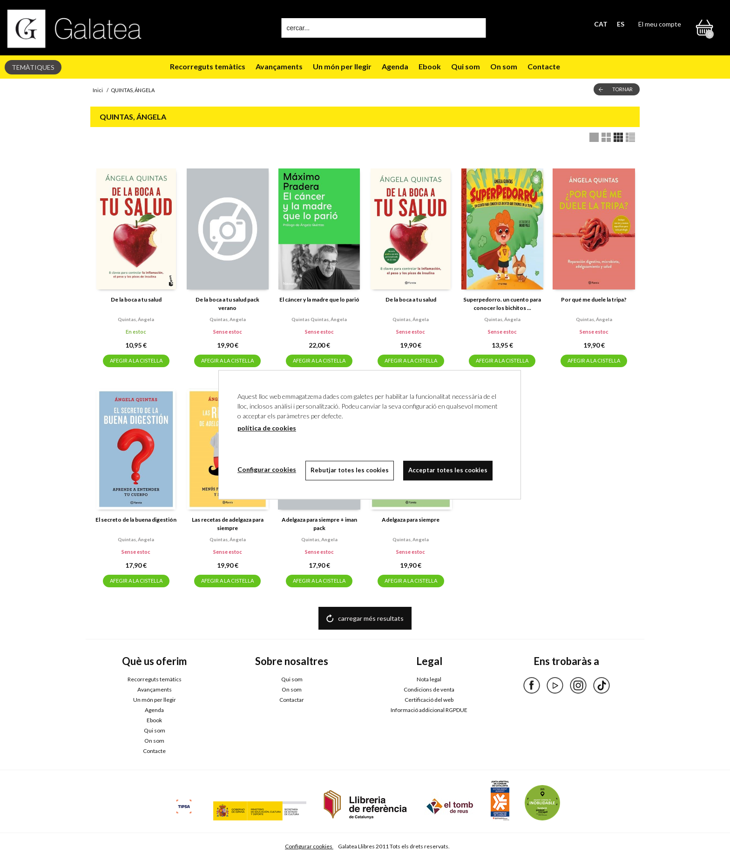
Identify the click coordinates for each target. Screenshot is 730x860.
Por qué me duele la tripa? (594, 299)
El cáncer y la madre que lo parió (319, 299)
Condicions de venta (429, 689)
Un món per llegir (342, 66)
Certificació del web (429, 699)
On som (503, 66)
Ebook (430, 66)
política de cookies (266, 428)
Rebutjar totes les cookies (350, 470)
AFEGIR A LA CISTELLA (136, 360)
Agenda (395, 66)
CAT (601, 24)
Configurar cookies (309, 846)
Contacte (543, 66)
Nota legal (429, 679)
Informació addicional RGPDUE (429, 709)
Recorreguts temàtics (207, 66)
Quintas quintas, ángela (319, 319)
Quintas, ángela (136, 319)
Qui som (465, 66)
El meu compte (659, 24)
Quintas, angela (228, 319)
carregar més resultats (371, 618)
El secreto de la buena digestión (135, 519)
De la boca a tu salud (136, 299)
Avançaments (279, 66)
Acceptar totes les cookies (447, 470)
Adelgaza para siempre (410, 519)
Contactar (291, 699)
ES (620, 24)
